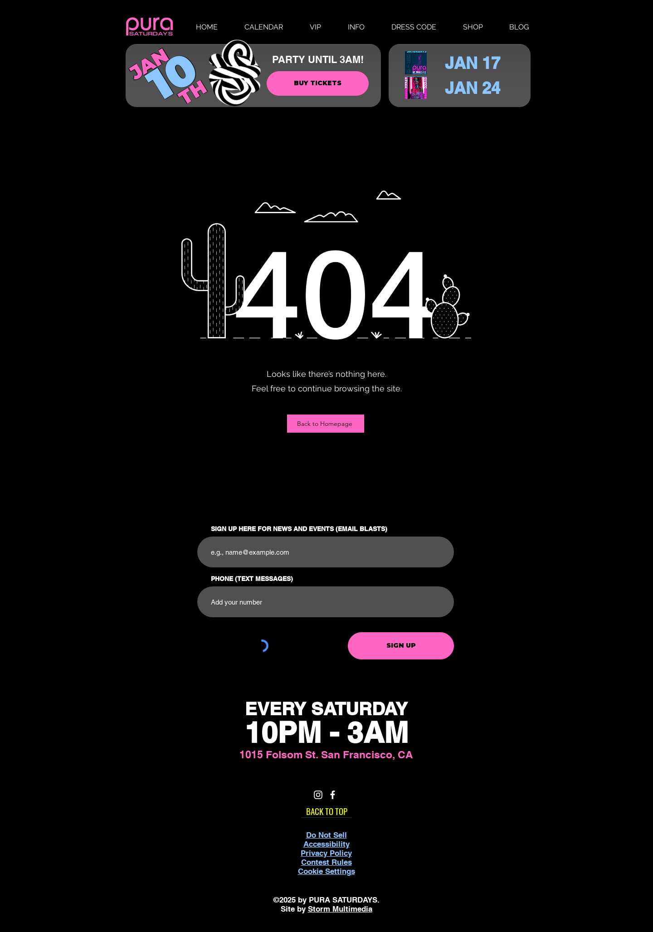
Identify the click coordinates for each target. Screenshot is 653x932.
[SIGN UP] (401, 645)
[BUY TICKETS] (318, 83)
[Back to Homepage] (325, 424)
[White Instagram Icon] (318, 794)
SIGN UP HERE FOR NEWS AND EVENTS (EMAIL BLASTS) (299, 529)
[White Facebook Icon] (332, 794)
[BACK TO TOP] (326, 811)
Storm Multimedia (340, 908)
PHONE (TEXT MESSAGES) (252, 579)
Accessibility (326, 844)
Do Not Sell (326, 834)
